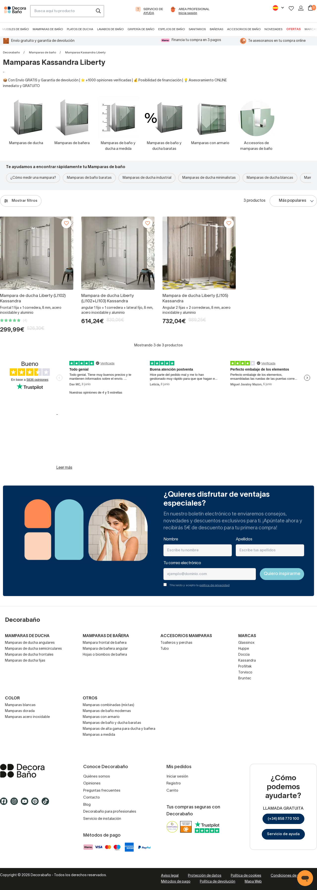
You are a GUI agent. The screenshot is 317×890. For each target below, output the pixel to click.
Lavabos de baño (110, 29)
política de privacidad (214, 585)
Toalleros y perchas (176, 643)
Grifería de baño (141, 29)
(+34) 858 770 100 (283, 819)
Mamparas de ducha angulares (30, 643)
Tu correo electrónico (182, 563)
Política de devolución (217, 881)
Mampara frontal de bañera (105, 643)
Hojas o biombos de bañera (105, 654)
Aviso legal (170, 875)
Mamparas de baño (48, 29)
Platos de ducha (80, 29)
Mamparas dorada (20, 711)
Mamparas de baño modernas (107, 711)
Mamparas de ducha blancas (270, 177)
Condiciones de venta (288, 875)
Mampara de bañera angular (105, 648)
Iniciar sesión (177, 776)
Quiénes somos (96, 776)
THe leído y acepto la (199, 585)
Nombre (170, 539)
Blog (87, 804)
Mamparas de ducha (27, 636)
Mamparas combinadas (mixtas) (108, 705)
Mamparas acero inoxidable (27, 717)
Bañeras (216, 29)
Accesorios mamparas (186, 636)
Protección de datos (204, 875)
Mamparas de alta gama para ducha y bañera (119, 729)
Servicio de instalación (102, 819)
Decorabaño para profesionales (109, 811)
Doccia (244, 654)
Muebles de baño (15, 29)
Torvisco (245, 672)
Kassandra (247, 660)
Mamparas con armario (101, 717)
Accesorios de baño (244, 29)
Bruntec (244, 678)
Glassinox (246, 643)
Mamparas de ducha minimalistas (209, 177)
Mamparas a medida (99, 734)
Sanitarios (197, 29)
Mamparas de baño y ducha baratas (112, 723)
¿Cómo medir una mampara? (33, 177)
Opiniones (92, 783)
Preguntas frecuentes (101, 790)
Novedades (273, 29)
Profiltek (245, 666)
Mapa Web (253, 881)
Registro (173, 783)
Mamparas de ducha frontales (29, 654)
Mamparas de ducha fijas (25, 660)
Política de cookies (246, 875)
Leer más (64, 467)
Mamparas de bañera (106, 636)
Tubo (164, 648)
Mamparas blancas (20, 705)
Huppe (243, 648)
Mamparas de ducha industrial (147, 177)
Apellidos (244, 539)
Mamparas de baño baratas (89, 177)
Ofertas (293, 29)
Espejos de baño (171, 29)
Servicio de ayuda (283, 834)
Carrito (172, 790)
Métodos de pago (175, 881)
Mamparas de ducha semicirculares (33, 648)
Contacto (91, 797)
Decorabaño (11, 52)
